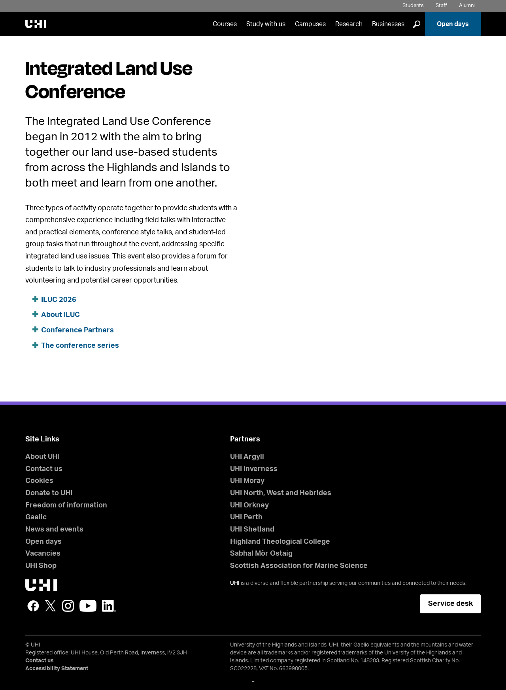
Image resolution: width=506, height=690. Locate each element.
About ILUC (60, 315)
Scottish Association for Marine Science (299, 565)
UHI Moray (247, 481)
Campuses (310, 24)
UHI (235, 583)
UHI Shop (41, 565)
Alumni (467, 5)
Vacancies (42, 553)
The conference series (80, 345)
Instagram (68, 606)
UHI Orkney (249, 505)
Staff (441, 5)
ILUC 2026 (58, 300)
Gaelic (36, 517)
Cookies (39, 481)
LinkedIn (109, 606)
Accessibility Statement (56, 668)
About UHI (42, 456)
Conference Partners (77, 330)
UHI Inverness (254, 469)
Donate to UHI (48, 493)
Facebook (33, 606)
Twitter (51, 606)
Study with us (265, 24)
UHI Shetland (252, 529)
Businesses (388, 24)
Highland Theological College (280, 541)
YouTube (87, 606)
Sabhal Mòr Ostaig (261, 553)
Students (413, 5)
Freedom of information (66, 505)
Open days (453, 24)
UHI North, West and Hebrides (280, 493)
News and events (54, 529)
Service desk (450, 603)
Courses (225, 24)
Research (349, 24)
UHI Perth (246, 517)
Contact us (43, 469)
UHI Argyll (247, 456)
